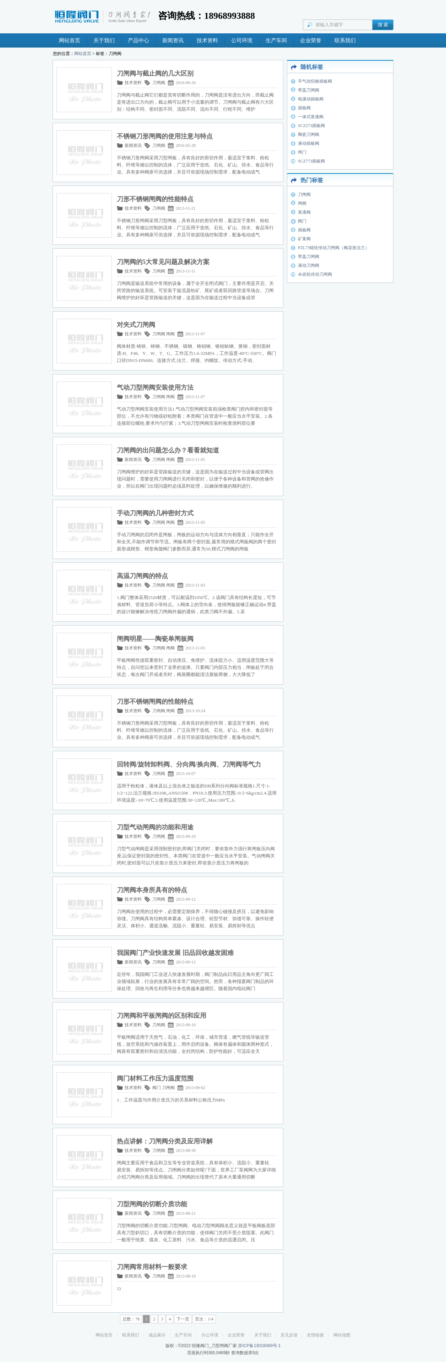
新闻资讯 (173, 40)
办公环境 (209, 1335)
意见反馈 (289, 1335)
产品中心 (138, 40)
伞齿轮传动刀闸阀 (315, 274)
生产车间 (276, 40)
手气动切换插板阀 (315, 81)
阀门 (156, 1087)
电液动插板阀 (310, 99)
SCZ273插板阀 (311, 125)
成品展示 (156, 1335)
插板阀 (304, 107)
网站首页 (69, 40)
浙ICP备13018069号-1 (259, 1345)
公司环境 (241, 40)
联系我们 (345, 40)
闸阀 (170, 333)
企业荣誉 (310, 40)
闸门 (302, 152)
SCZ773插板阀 (311, 161)
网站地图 (341, 1335)
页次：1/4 (204, 1319)
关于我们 (104, 40)
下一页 (182, 1319)
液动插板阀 (308, 143)
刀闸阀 (158, 82)
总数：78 (131, 1319)
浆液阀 (304, 212)
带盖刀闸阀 (308, 90)
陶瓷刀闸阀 (308, 134)
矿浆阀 (304, 238)
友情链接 (315, 1335)
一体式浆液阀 (310, 116)
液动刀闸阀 (308, 265)
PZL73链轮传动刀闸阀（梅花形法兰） (333, 247)
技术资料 (207, 40)
